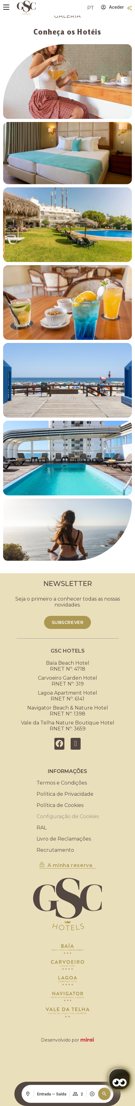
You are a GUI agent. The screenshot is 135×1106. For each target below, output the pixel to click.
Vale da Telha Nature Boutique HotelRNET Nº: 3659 (67, 726)
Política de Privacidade (65, 794)
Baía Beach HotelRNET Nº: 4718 (67, 666)
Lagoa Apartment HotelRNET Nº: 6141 (67, 696)
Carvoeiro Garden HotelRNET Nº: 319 (67, 681)
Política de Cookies (60, 805)
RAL (42, 828)
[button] (104, 1094)
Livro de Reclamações (64, 839)
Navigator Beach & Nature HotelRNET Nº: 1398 (67, 711)
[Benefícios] (129, 8)
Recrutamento (55, 850)
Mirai (87, 1039)
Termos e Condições (62, 783)
